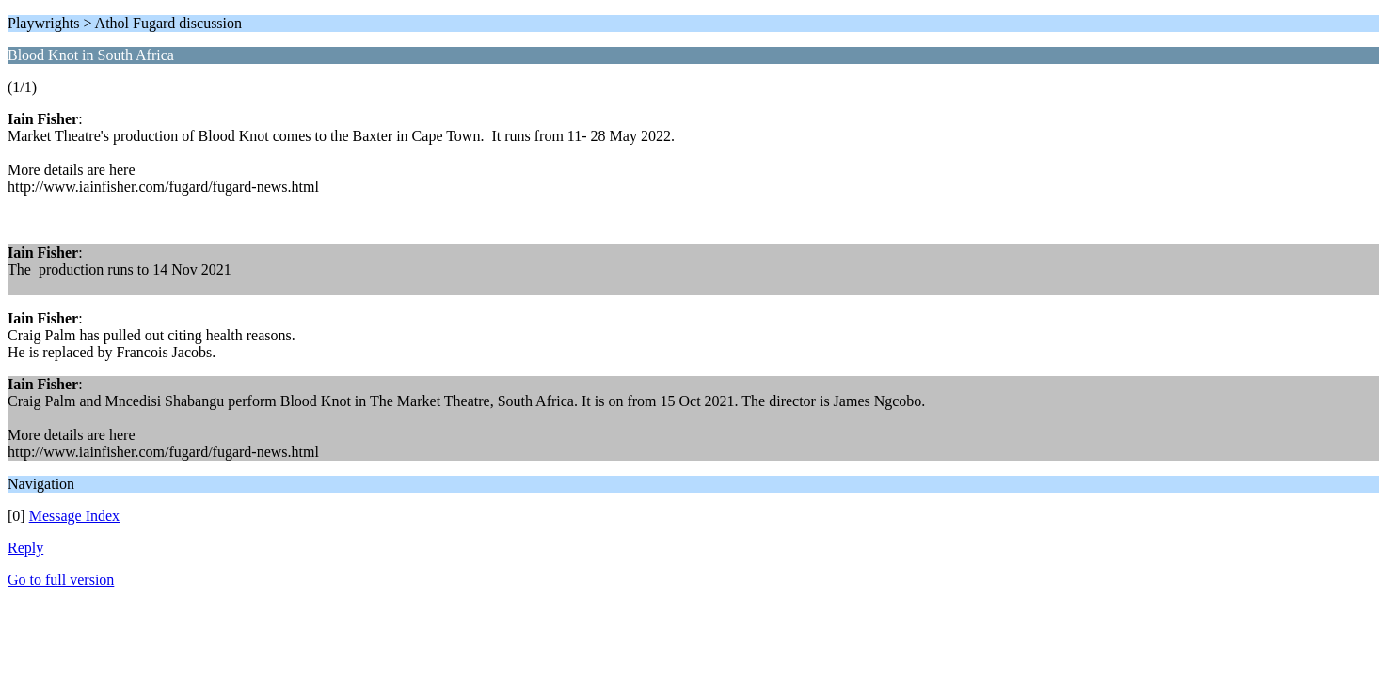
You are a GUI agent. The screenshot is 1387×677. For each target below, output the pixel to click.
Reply (25, 548)
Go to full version (61, 580)
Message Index (74, 516)
